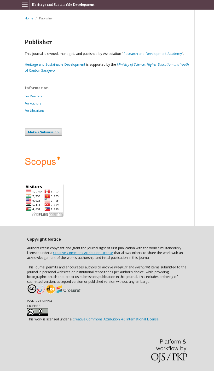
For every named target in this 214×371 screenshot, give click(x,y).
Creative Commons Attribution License (83, 252)
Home (29, 18)
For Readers (33, 96)
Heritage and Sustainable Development (63, 5)
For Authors (33, 103)
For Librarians (35, 110)
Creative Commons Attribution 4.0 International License (116, 319)
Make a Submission (43, 132)
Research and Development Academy (152, 53)
